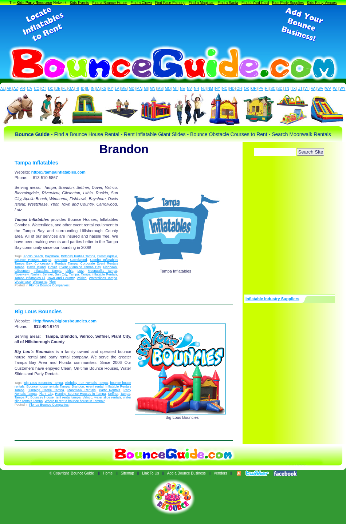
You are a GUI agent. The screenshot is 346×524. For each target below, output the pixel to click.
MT (175, 89)
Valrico (82, 278)
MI (146, 89)
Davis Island (36, 267)
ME (124, 89)
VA (313, 89)
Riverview (22, 274)
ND (232, 89)
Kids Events (79, 3)
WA (320, 89)
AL (2, 89)
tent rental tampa (68, 397)
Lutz (81, 271)
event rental (94, 386)
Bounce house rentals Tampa (48, 386)
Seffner (48, 274)
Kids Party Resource (34, 3)
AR (22, 89)
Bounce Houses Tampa (33, 260)
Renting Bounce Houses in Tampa (80, 394)
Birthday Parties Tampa (78, 256)
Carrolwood (78, 260)
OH (239, 89)
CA (29, 89)
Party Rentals (109, 390)
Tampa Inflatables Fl (30, 278)
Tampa (74, 274)
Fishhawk (110, 267)
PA (261, 89)
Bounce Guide (82, 473)
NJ (203, 89)
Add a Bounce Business (186, 473)
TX (293, 89)
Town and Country (61, 278)
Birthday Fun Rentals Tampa (86, 383)
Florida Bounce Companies (49, 285)
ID (82, 89)
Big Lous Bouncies (38, 311)
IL (87, 89)
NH (196, 89)
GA (71, 89)
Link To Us (150, 473)
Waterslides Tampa (103, 278)
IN (92, 89)
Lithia (70, 271)
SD (280, 89)
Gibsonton (22, 271)
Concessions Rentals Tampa (56, 263)
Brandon (61, 260)
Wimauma (39, 281)
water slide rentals (107, 397)
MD (132, 89)
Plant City (46, 394)
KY (110, 89)
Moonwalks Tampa (102, 271)
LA (117, 89)
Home (108, 473)
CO (36, 89)
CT (44, 89)
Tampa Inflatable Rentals (99, 274)
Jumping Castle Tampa (46, 390)
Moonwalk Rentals (81, 390)
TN (286, 89)
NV (189, 89)
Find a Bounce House (109, 3)
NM (210, 89)
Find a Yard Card (255, 3)
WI (335, 89)
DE (57, 89)
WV (328, 89)
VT (306, 89)
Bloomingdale (107, 256)
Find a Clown (141, 3)
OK (246, 89)
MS (160, 89)
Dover (52, 267)
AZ (15, 89)
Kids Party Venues (322, 3)
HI (77, 89)
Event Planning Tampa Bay (80, 267)
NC (224, 89)
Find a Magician (202, 3)
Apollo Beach (33, 256)
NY (217, 89)
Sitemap (127, 473)
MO (168, 89)
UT (300, 89)
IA (97, 89)
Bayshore (52, 256)
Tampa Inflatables (36, 163)
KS (104, 89)
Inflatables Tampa (48, 271)
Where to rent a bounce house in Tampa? (74, 401)
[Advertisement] (173, 25)
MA (139, 89)
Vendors (220, 473)
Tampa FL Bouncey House (34, 397)
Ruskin (36, 274)
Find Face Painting (170, 3)
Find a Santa (227, 3)
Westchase (23, 281)
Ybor (52, 281)
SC (272, 89)
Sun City (61, 274)
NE (182, 89)
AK (9, 89)
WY (342, 89)
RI (266, 89)
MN (153, 89)
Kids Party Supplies (288, 3)
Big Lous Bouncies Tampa (43, 383)
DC (50, 89)
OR (254, 89)
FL (64, 89)
